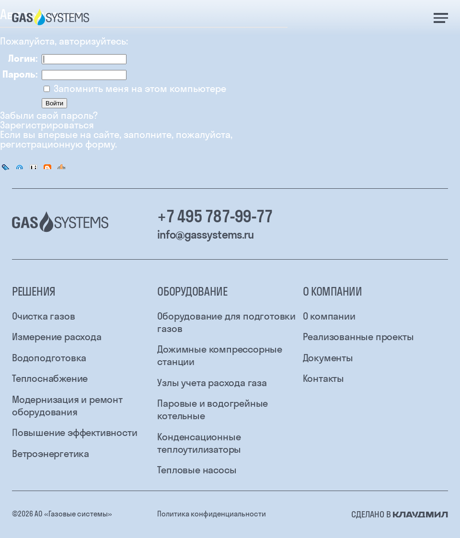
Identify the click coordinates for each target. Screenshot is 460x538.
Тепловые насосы (196, 470)
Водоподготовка (49, 358)
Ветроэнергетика (50, 453)
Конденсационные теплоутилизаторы (199, 443)
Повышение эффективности (74, 432)
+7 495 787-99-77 (214, 216)
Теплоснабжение (50, 378)
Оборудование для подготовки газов (226, 322)
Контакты (323, 378)
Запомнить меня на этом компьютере (138, 88)
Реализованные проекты (358, 337)
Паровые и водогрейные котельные (212, 409)
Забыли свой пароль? (49, 115)
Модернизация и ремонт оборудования (67, 405)
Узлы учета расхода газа (211, 383)
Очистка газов (43, 316)
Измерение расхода (57, 337)
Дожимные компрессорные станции (219, 355)
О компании (329, 316)
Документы (328, 358)
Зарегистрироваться (47, 125)
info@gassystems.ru (205, 234)
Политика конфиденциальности (211, 514)
